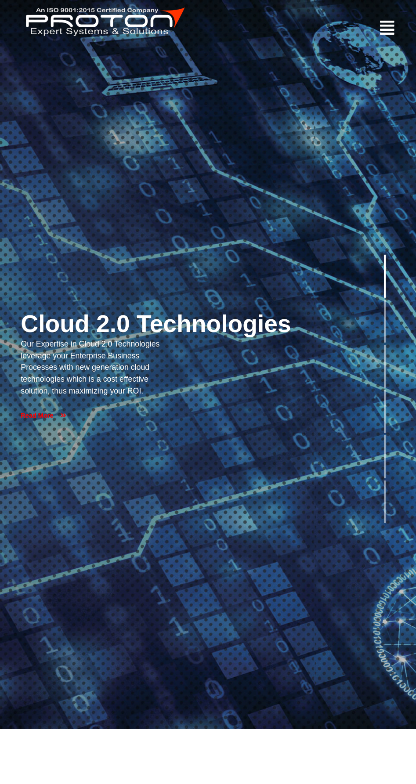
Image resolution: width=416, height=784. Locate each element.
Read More (43, 415)
